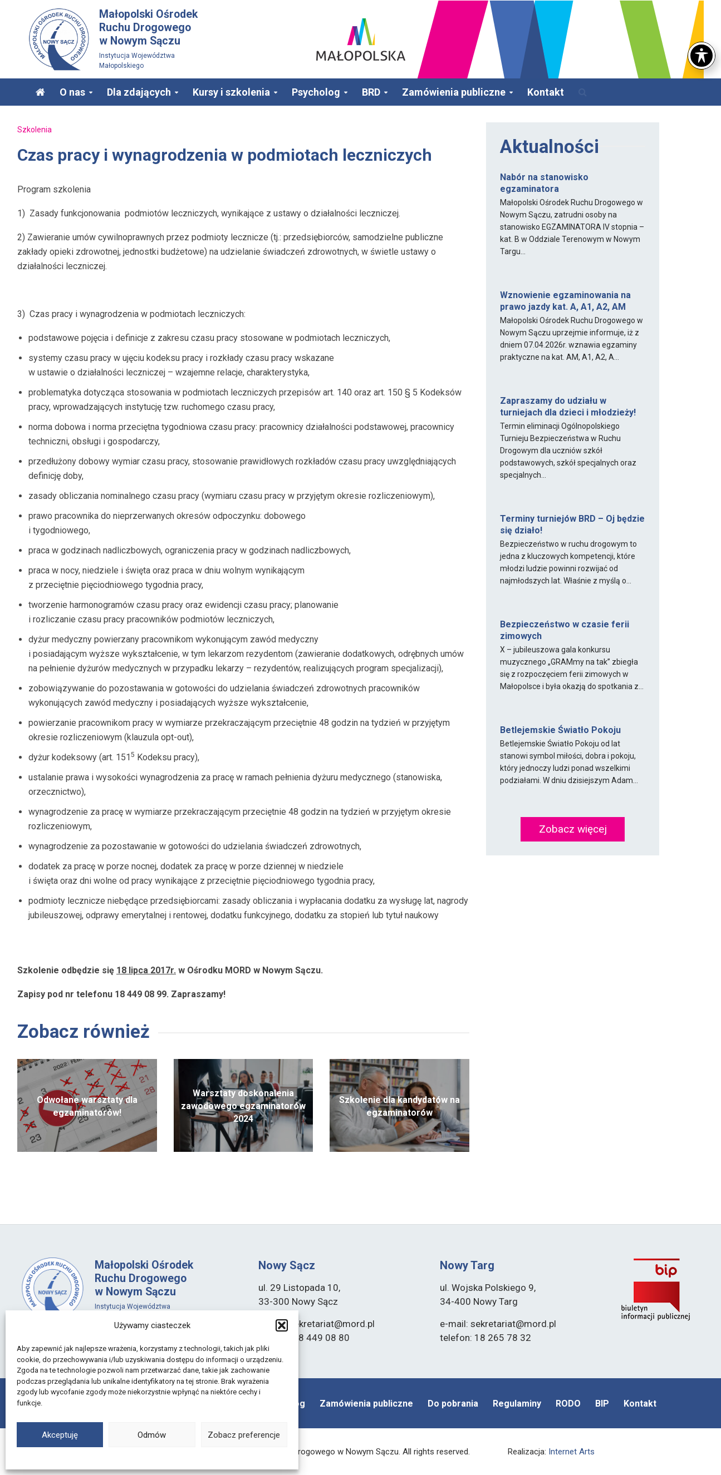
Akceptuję (60, 1435)
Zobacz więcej (573, 829)
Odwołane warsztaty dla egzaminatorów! (87, 1106)
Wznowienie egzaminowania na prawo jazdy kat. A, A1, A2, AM (565, 301)
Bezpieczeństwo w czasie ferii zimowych (564, 630)
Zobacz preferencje (244, 1435)
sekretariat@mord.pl (332, 1323)
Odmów (152, 1435)
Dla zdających (139, 92)
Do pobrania (453, 1403)
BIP (602, 1403)
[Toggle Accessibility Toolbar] (701, 28)
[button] (281, 1325)
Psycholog (316, 92)
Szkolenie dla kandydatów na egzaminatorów (399, 1106)
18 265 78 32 (502, 1337)
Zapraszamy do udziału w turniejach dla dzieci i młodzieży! (568, 406)
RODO (568, 1403)
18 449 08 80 (321, 1337)
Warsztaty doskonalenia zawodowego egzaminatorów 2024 (243, 1106)
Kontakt (545, 92)
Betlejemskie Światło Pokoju (560, 730)
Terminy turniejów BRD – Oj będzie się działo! (572, 524)
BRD (371, 92)
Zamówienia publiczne (454, 92)
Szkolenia (34, 129)
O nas (72, 92)
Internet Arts (571, 1452)
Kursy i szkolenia (231, 92)
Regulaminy (517, 1403)
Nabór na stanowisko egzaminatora (544, 183)
